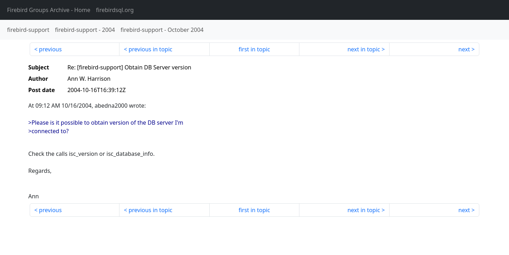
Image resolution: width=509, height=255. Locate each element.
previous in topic (150, 49)
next (464, 49)
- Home (48, 10)
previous (50, 49)
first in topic (254, 49)
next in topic (363, 49)
